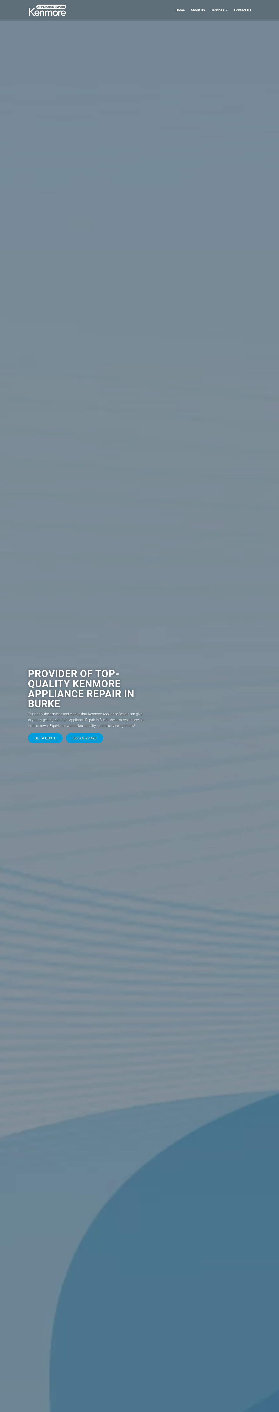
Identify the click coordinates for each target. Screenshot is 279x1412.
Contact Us (242, 10)
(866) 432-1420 (84, 738)
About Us (198, 10)
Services (217, 10)
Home (180, 10)
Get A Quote (45, 738)
